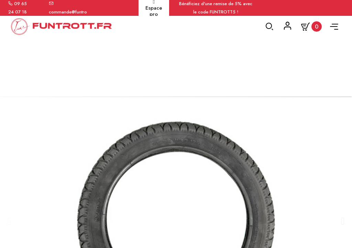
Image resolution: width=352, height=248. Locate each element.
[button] (9, 230)
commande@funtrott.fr (71, 12)
